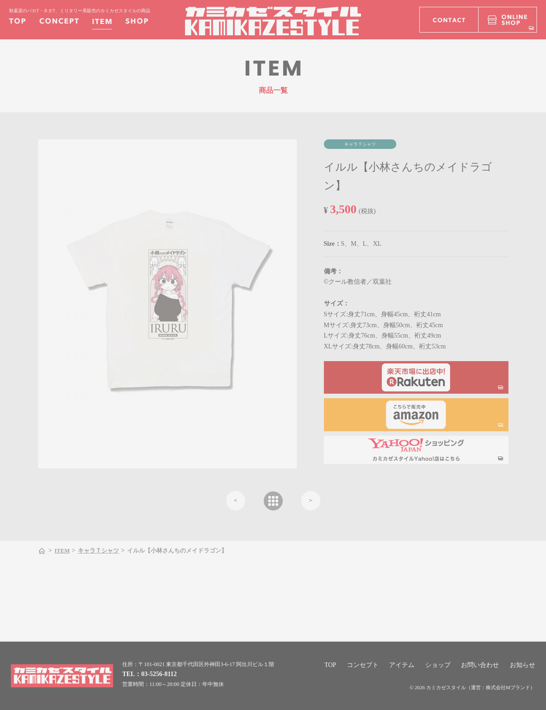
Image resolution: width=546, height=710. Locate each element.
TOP (330, 665)
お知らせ (522, 665)
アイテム (401, 665)
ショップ (438, 665)
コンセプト (363, 665)
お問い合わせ (480, 665)
